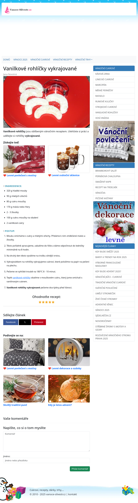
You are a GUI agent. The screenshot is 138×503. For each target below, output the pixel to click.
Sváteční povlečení (106, 287)
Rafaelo (100, 95)
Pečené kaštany (104, 198)
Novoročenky (103, 321)
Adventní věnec (104, 304)
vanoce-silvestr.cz (56, 494)
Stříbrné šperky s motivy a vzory (110, 328)
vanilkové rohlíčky (21, 277)
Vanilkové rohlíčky (106, 112)
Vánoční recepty (62, 59)
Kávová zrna (102, 73)
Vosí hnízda (102, 118)
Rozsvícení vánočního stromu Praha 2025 (113, 337)
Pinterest (38, 322)
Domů (6, 59)
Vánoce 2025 (20, 59)
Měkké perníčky (104, 90)
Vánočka (100, 192)
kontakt (72, 494)
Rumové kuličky (104, 101)
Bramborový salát (106, 170)
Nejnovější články (105, 246)
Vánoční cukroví (40, 59)
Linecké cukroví (104, 79)
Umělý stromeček (105, 293)
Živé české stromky (106, 299)
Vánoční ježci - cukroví (108, 276)
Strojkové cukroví (106, 106)
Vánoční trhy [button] (83, 59)
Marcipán (100, 84)
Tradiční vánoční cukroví (110, 282)
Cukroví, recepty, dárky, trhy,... (47, 490)
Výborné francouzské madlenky (108, 264)
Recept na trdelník (106, 187)
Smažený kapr (103, 181)
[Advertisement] (69, 35)
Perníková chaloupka (107, 176)
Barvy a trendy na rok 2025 (111, 257)
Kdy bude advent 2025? (108, 271)
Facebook (11, 322)
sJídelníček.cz (103, 315)
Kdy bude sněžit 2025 (107, 251)
